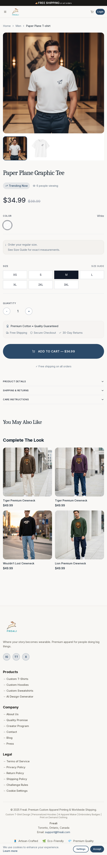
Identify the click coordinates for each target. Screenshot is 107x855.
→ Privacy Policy (14, 767)
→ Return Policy (13, 773)
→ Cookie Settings (15, 790)
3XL (66, 284)
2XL (40, 284)
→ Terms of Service (16, 761)
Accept (97, 849)
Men (18, 26)
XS (15, 274)
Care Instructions (53, 399)
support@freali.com (57, 832)
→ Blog (8, 737)
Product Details (53, 381)
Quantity (9, 303)
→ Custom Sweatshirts (18, 690)
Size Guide (97, 266)
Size (5, 266)
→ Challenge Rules (15, 785)
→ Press (8, 743)
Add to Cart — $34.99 (53, 351)
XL (15, 284)
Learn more (10, 850)
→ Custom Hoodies (16, 685)
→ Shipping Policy (15, 779)
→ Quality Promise (15, 720)
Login (100, 11)
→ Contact (10, 732)
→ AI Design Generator (18, 696)
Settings (80, 849)
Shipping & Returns (53, 390)
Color (7, 215)
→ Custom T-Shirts (15, 679)
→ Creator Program (16, 726)
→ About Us (10, 714)
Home (7, 26)
